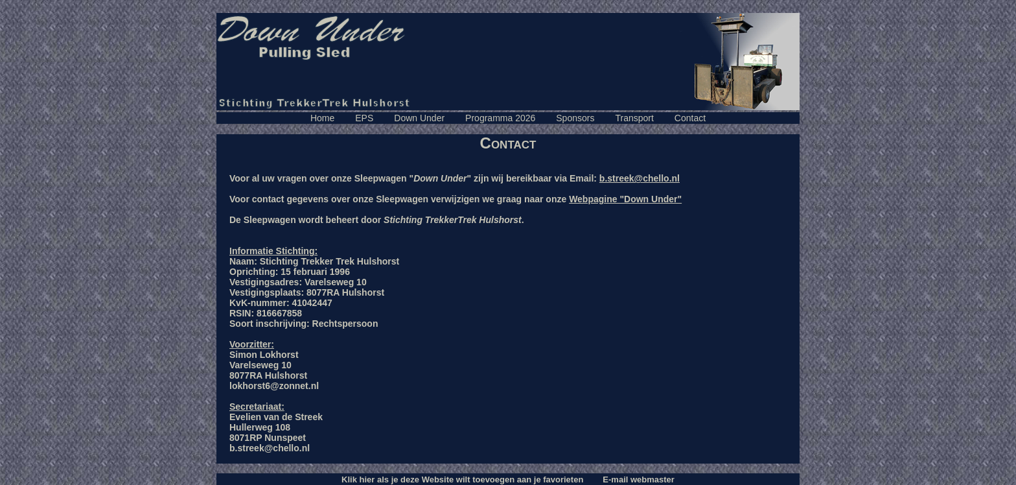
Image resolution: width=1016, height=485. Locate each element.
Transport (634, 118)
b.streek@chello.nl (639, 178)
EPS (364, 118)
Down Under (419, 118)
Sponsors (575, 118)
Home (322, 118)
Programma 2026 (500, 118)
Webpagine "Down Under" (625, 199)
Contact (690, 118)
